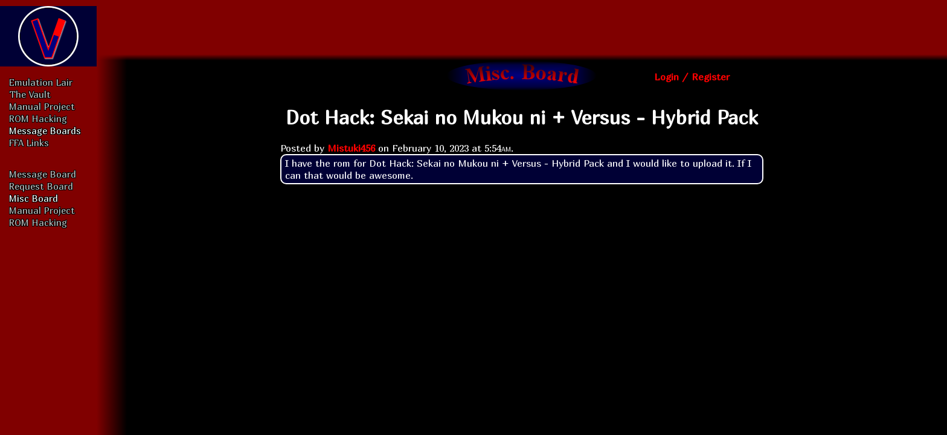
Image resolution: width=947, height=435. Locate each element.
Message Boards (45, 130)
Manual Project (42, 106)
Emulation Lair (40, 82)
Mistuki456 (351, 148)
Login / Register (692, 77)
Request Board (41, 186)
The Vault (30, 94)
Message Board (42, 174)
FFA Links (29, 142)
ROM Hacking (38, 118)
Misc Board (33, 198)
